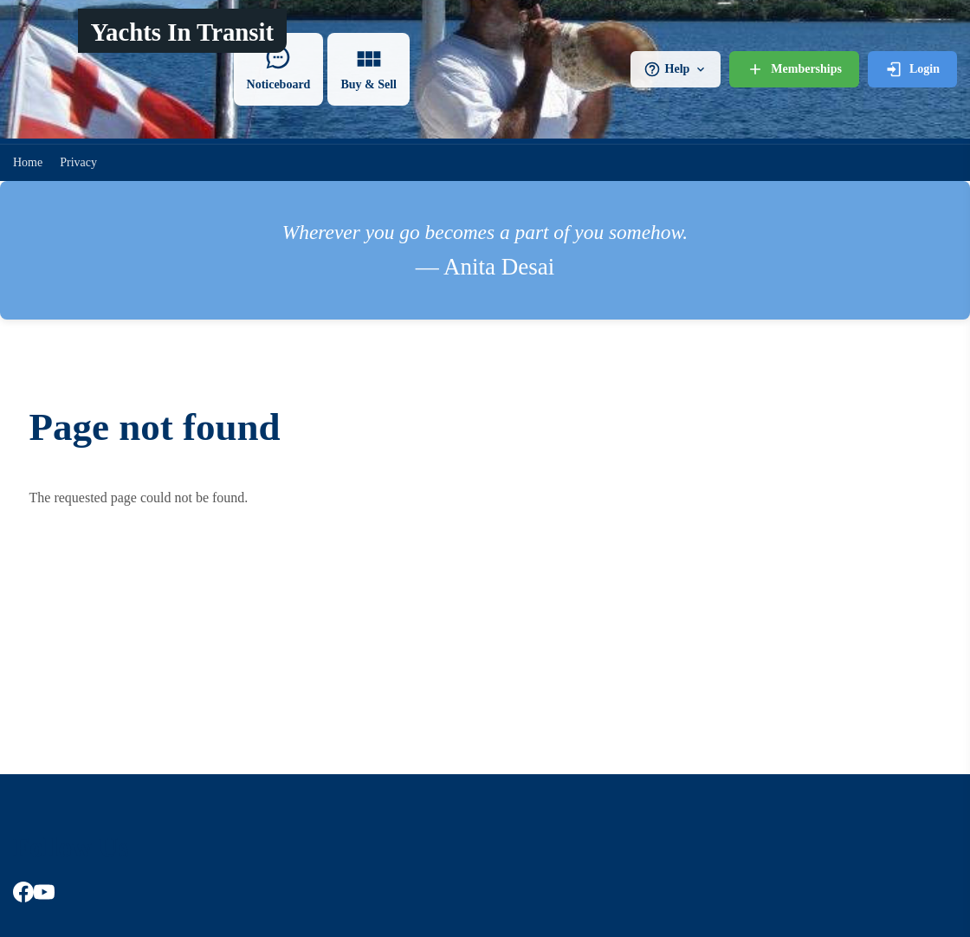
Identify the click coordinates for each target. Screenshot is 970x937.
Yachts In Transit (182, 32)
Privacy (78, 162)
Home (27, 162)
